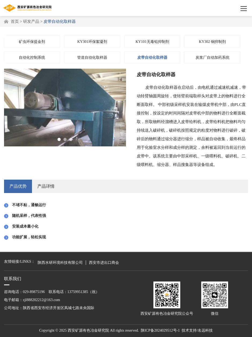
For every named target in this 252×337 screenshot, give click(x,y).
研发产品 (31, 21)
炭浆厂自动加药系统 (212, 59)
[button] (59, 140)
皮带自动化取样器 (152, 59)
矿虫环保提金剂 (32, 43)
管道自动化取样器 (92, 59)
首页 (15, 21)
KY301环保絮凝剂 (92, 43)
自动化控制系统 (32, 59)
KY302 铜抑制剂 (212, 43)
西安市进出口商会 (104, 263)
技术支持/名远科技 (197, 330)
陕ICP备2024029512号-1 (160, 330)
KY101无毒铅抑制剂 (152, 43)
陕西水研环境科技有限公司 (60, 263)
